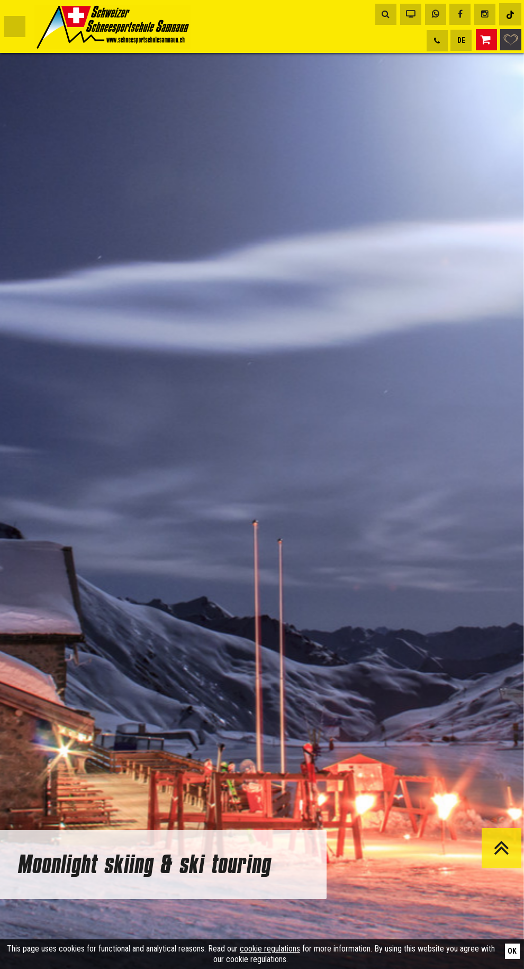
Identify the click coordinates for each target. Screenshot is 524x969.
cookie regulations (270, 949)
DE (461, 40)
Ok (512, 951)
